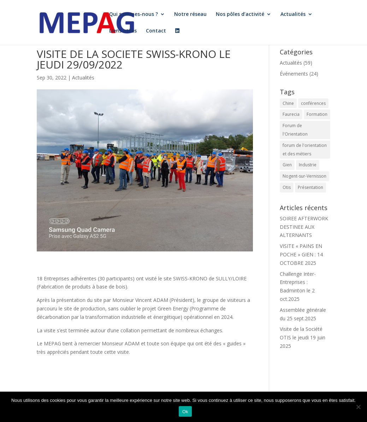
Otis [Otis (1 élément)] (287, 187)
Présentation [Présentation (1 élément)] (310, 187)
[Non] (358, 406)
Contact (156, 31)
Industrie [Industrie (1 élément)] (307, 165)
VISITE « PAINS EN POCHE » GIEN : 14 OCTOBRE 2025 (301, 254)
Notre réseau (190, 14)
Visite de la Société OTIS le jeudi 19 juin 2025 (302, 337)
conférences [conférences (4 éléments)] (313, 103)
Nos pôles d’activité (240, 14)
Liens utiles (123, 31)
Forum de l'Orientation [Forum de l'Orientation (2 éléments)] (295, 130)
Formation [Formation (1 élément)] (317, 114)
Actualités (293, 14)
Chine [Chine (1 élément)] (288, 103)
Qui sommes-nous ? (133, 14)
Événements (294, 73)
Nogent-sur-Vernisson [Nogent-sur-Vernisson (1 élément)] (304, 176)
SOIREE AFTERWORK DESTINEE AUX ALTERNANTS (304, 227)
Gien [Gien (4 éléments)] (287, 165)
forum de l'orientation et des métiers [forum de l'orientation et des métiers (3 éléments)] (305, 149)
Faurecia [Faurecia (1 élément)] (291, 114)
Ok (185, 411)
